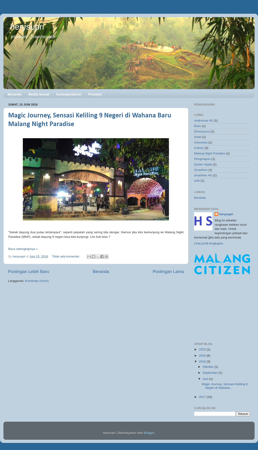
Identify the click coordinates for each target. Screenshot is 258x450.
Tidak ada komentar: (66, 256)
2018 (203, 361)
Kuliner (199, 148)
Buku (197, 126)
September (211, 372)
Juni (206, 379)
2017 (203, 397)
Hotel (197, 137)
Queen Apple (203, 164)
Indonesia (201, 142)
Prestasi (95, 94)
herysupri (27, 27)
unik (197, 180)
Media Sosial (39, 94)
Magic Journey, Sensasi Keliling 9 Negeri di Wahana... (225, 385)
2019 (203, 355)
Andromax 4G (203, 120)
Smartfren (201, 170)
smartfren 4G (203, 175)
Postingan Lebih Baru (28, 271)
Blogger (149, 432)
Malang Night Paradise (209, 153)
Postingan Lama (168, 271)
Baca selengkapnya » (23, 249)
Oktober (208, 366)
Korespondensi (68, 94)
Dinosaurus (202, 131)
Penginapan (202, 159)
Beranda (14, 94)
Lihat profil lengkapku (208, 243)
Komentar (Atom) (37, 281)
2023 (203, 349)
